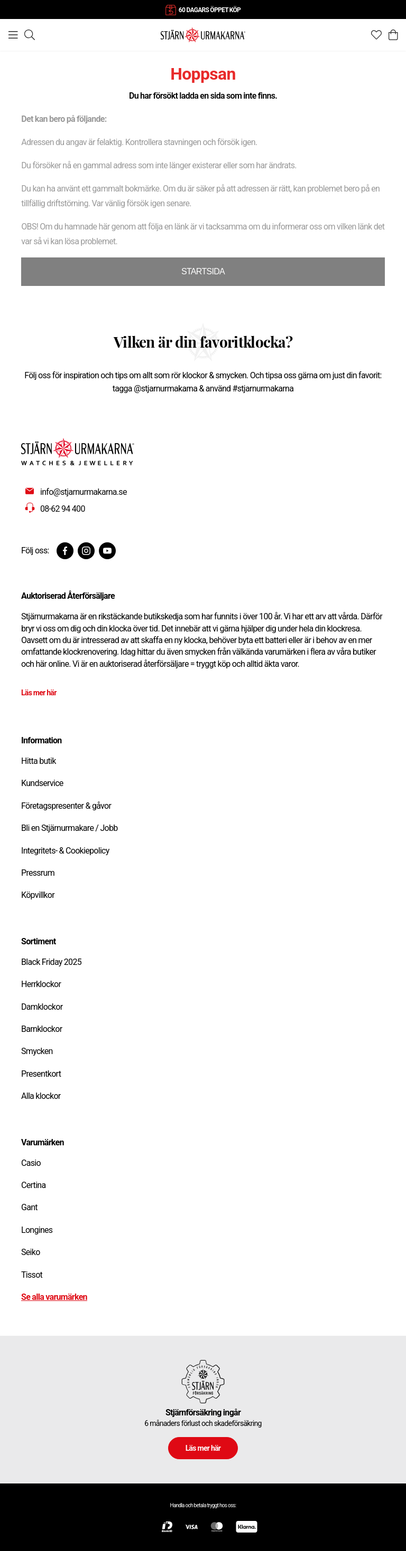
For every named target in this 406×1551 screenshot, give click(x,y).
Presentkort (41, 1074)
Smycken (37, 1051)
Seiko (30, 1252)
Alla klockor (41, 1096)
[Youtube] (107, 550)
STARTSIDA (203, 271)
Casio (31, 1163)
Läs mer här (39, 692)
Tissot (31, 1275)
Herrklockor (41, 984)
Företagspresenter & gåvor (66, 806)
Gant (29, 1207)
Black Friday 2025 (51, 962)
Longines (36, 1230)
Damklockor (41, 1007)
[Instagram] (86, 550)
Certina (33, 1185)
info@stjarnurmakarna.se (83, 492)
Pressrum (37, 873)
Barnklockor (41, 1029)
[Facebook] (65, 550)
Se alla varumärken (54, 1297)
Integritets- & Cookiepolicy (65, 851)
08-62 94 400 (62, 509)
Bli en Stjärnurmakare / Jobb (69, 828)
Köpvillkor (37, 895)
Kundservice (42, 783)
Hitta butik (38, 761)
